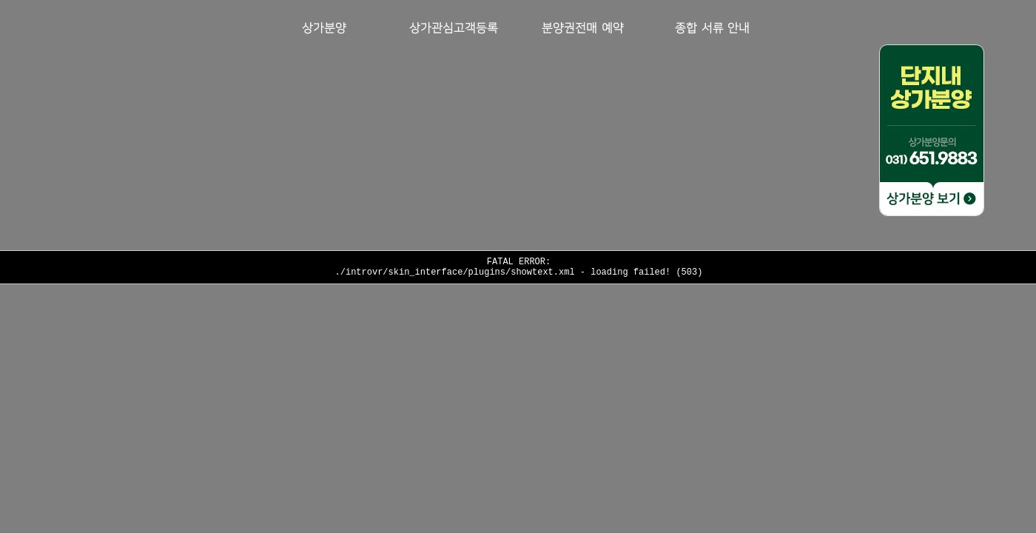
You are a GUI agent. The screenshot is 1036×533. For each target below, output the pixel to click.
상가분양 (324, 28)
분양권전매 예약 (582, 28)
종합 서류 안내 (712, 28)
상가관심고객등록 (453, 28)
